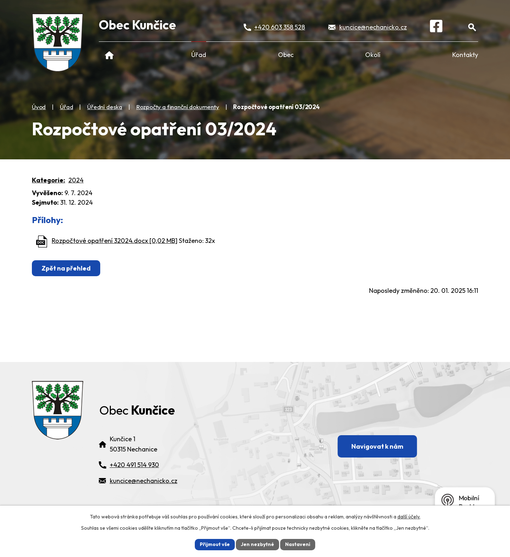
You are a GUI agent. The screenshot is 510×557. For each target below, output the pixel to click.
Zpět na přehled (66, 268)
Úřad (198, 55)
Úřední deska (104, 106)
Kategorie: (48, 180)
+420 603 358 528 (279, 27)
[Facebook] (436, 27)
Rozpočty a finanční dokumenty (177, 106)
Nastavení (297, 544)
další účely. (408, 516)
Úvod (109, 55)
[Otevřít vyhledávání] (472, 27)
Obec (286, 55)
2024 (76, 180)
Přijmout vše (215, 544)
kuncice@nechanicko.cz (373, 27)
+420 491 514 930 (134, 465)
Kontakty (465, 55)
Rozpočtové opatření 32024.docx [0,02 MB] (114, 241)
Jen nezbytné (257, 544)
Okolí (372, 55)
